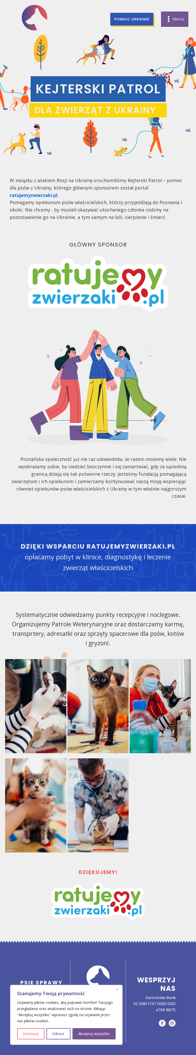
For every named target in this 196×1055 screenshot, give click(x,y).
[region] (66, 1015)
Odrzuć (58, 1033)
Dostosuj (31, 1033)
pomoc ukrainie (131, 19)
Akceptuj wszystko (94, 1033)
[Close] (117, 989)
